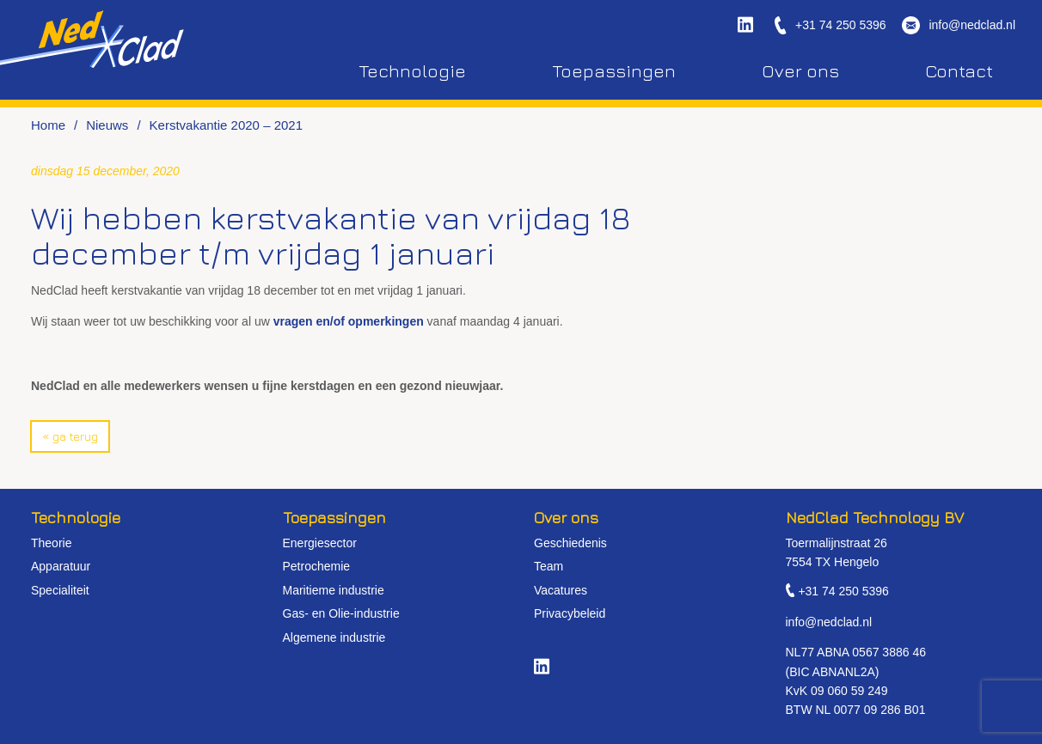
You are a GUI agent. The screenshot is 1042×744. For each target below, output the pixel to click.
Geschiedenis (570, 543)
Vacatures (560, 590)
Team (548, 566)
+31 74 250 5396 (840, 25)
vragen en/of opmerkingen (348, 321)
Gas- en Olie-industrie (341, 613)
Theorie (51, 543)
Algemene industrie (334, 637)
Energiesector (320, 543)
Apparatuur (60, 566)
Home (48, 125)
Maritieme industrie (333, 590)
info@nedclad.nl (972, 25)
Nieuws (107, 125)
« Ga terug (70, 436)
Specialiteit (60, 590)
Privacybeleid (569, 613)
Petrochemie (317, 566)
